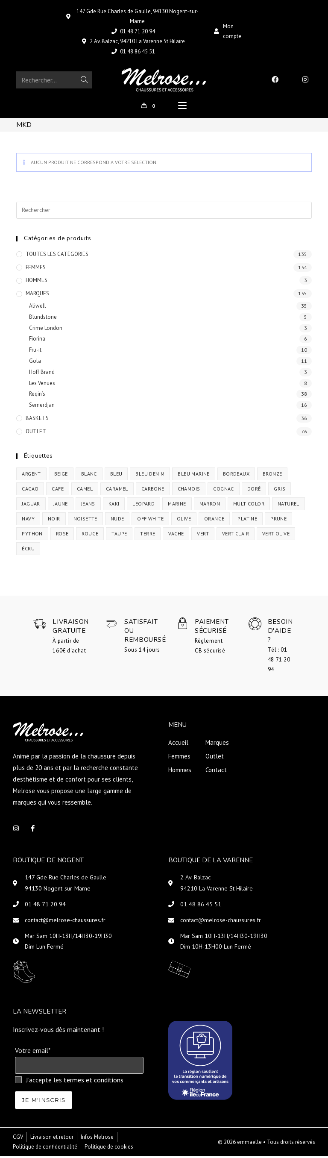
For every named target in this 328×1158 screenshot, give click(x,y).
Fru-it (35, 352)
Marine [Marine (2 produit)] (177, 505)
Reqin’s (37, 396)
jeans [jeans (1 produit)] (88, 505)
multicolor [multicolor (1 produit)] (248, 505)
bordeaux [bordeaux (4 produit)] (236, 475)
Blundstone (43, 318)
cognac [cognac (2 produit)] (223, 490)
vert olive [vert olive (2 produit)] (276, 535)
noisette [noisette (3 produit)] (85, 520)
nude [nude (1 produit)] (117, 520)
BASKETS (37, 419)
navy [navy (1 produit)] (28, 520)
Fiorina (37, 340)
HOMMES (36, 282)
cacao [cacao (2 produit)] (30, 490)
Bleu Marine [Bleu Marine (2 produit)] (193, 475)
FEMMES (36, 269)
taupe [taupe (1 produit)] (119, 535)
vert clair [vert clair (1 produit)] (235, 535)
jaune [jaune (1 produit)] (60, 505)
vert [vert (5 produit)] (203, 535)
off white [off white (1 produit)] (150, 520)
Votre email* (32, 1052)
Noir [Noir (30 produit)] (54, 520)
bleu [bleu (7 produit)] (116, 475)
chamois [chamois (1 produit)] (189, 490)
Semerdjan (42, 407)
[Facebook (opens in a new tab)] (275, 79)
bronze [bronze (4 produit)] (272, 475)
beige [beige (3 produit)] (61, 475)
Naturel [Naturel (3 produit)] (288, 505)
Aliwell (37, 307)
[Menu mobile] (182, 107)
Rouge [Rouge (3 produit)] (90, 535)
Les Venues (42, 384)
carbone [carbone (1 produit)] (152, 490)
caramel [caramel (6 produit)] (117, 490)
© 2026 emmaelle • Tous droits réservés (266, 1143)
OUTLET (36, 433)
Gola (35, 362)
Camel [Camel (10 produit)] (85, 490)
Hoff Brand (42, 373)
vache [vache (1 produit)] (176, 535)
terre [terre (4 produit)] (147, 535)
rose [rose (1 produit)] (62, 535)
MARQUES (37, 295)
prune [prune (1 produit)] (278, 520)
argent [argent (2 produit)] (31, 475)
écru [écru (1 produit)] (28, 550)
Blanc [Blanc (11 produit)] (89, 475)
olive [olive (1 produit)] (184, 520)
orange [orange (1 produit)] (214, 520)
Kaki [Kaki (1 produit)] (114, 505)
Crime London (45, 329)
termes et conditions (93, 1081)
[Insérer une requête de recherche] (163, 211)
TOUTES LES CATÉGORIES (57, 255)
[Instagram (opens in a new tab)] (305, 79)
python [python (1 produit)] (32, 535)
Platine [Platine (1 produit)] (247, 520)
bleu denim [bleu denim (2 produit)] (149, 475)
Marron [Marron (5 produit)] (209, 505)
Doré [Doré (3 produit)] (254, 490)
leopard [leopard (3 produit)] (143, 505)
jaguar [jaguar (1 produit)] (31, 505)
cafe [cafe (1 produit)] (58, 490)
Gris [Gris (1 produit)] (279, 490)
